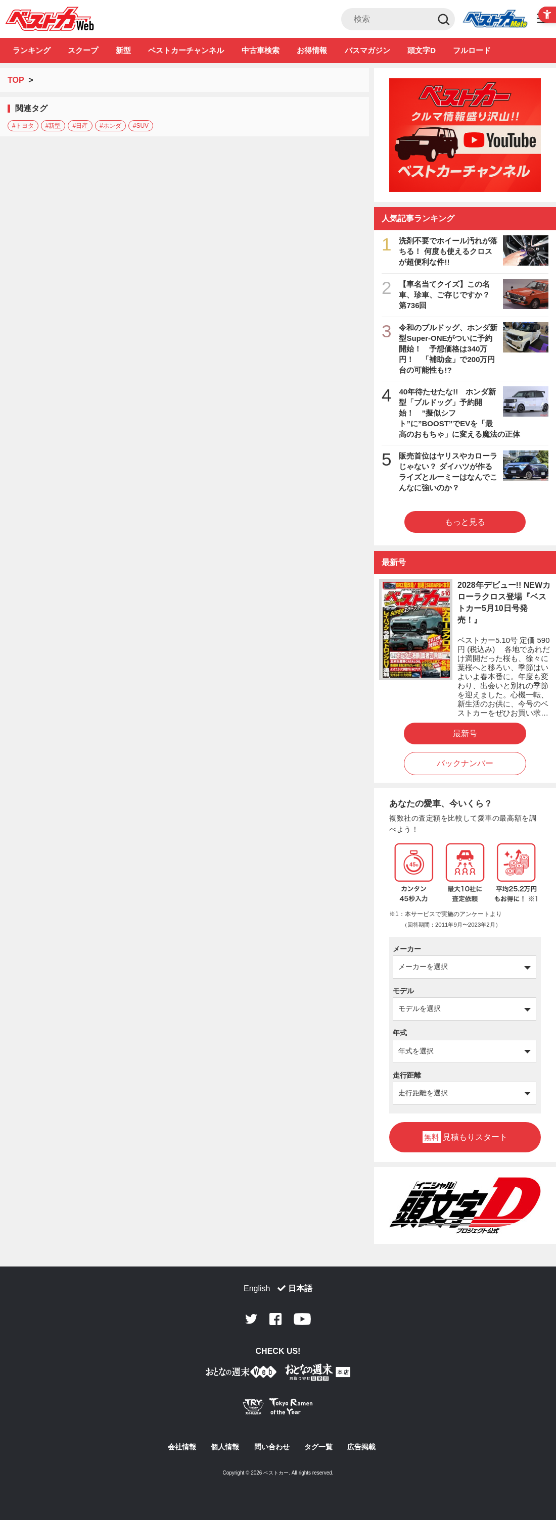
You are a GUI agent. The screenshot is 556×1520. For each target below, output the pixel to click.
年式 (400, 1033)
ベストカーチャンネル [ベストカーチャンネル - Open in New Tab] (186, 50)
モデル (403, 991)
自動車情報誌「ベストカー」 (50, 18)
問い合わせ (272, 1446)
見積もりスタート (465, 1137)
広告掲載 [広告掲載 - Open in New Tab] (361, 1446)
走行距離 (407, 1075)
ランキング (32, 50)
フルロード (472, 50)
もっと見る (465, 522)
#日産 (80, 125)
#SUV (141, 125)
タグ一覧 (318, 1446)
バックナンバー (465, 763)
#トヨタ (23, 125)
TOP (16, 80)
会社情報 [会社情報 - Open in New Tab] (182, 1446)
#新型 (53, 125)
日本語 (300, 1288)
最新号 (465, 733)
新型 (123, 50)
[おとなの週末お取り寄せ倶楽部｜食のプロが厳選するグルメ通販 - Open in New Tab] (241, 1373)
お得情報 (312, 50)
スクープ (83, 50)
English (257, 1288)
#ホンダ (110, 125)
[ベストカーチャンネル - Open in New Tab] (465, 135)
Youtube (302, 1319)
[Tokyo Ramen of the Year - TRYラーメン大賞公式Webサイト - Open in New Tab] (278, 1409)
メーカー (407, 949)
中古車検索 (261, 50)
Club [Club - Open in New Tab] (495, 19)
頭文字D (421, 50)
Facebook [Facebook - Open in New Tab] (275, 1319)
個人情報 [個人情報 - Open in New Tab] (225, 1446)
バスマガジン (367, 50)
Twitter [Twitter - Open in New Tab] (251, 1319)
